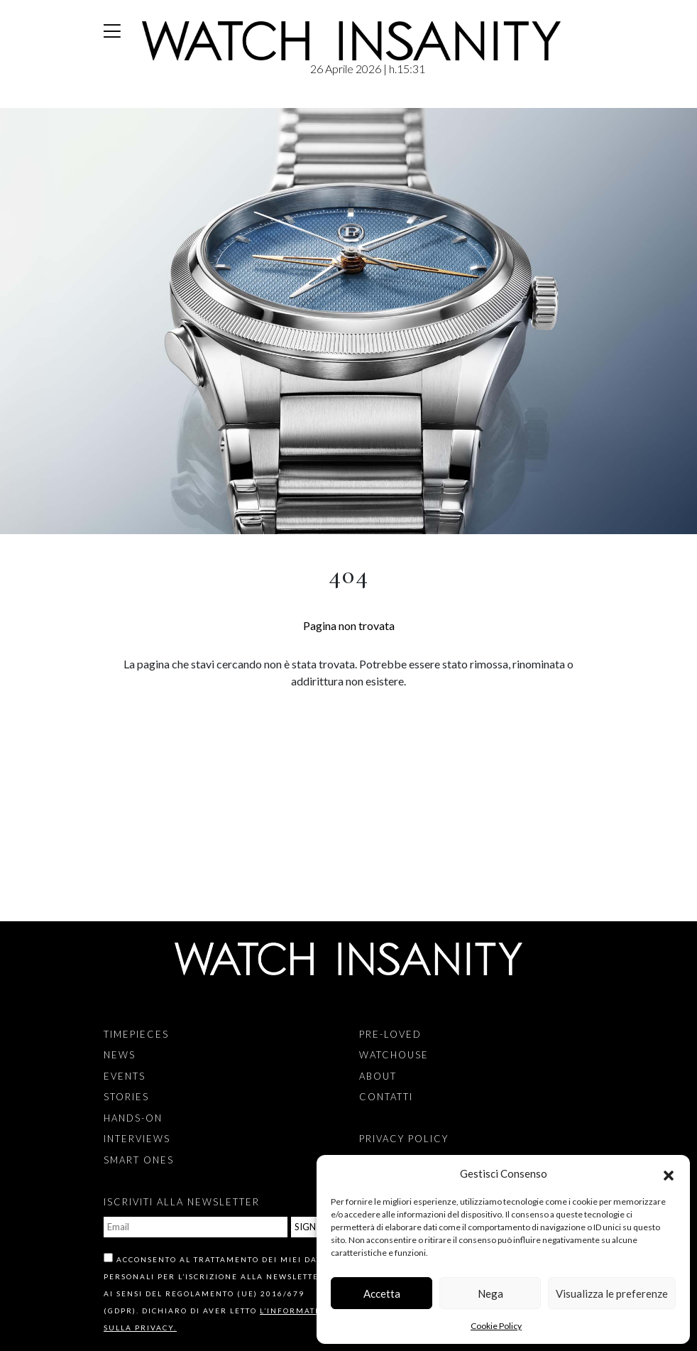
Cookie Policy (496, 1325)
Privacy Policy (404, 1138)
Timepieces (136, 1034)
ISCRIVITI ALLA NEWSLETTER (182, 1202)
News (120, 1054)
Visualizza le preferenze (612, 1293)
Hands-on (133, 1118)
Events (125, 1076)
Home (107, 100)
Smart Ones (139, 1160)
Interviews (137, 1138)
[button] (669, 1173)
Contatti (386, 1096)
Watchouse (394, 1054)
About (378, 1076)
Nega (490, 1293)
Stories (126, 1096)
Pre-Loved (390, 1034)
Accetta (381, 1293)
